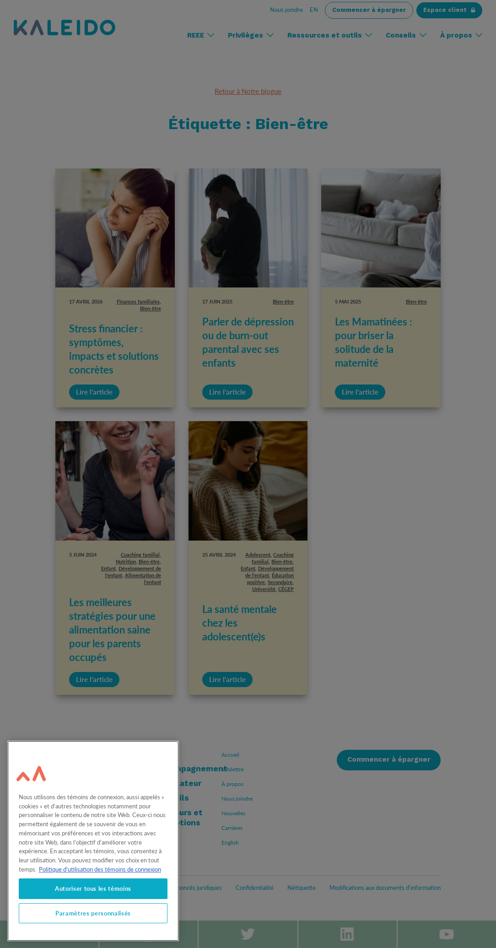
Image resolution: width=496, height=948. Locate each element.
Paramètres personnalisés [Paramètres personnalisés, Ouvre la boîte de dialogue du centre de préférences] (93, 913)
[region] (93, 841)
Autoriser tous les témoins (93, 888)
